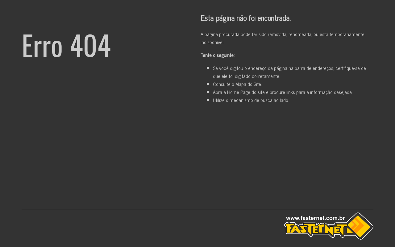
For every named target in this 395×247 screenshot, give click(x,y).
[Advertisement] (197, 158)
